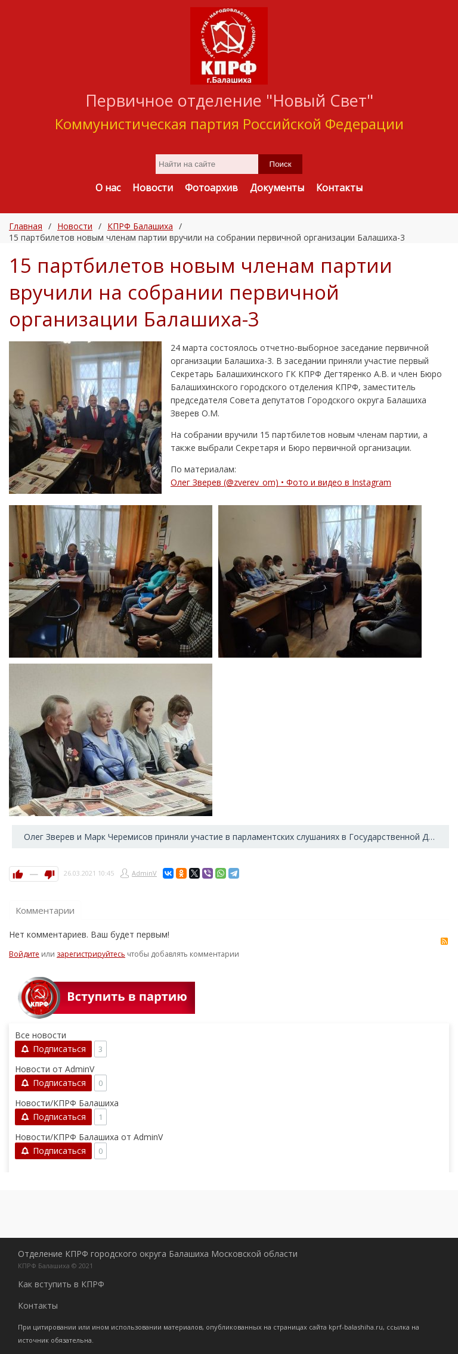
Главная (25, 226)
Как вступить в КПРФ (61, 1284)
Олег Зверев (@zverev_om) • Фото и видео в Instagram (281, 482)
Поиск (281, 164)
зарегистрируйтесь (91, 954)
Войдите (24, 954)
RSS (444, 941)
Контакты (38, 1305)
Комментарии (45, 910)
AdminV (144, 873)
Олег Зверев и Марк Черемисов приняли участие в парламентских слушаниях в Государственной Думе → (236, 836)
